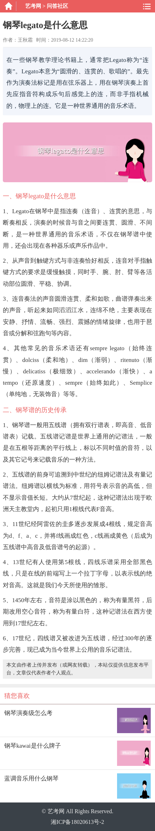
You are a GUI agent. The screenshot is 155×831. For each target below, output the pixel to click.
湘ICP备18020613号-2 (77, 822)
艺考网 (33, 6)
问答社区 (57, 6)
